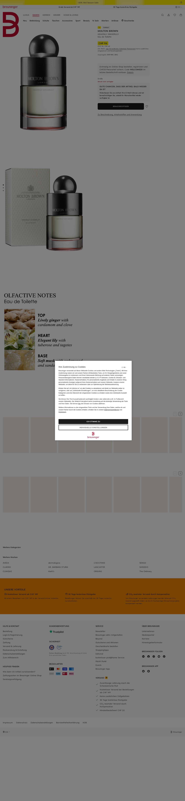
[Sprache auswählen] (123, 367)
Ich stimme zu (93, 421)
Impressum (62, 412)
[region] (93, 400)
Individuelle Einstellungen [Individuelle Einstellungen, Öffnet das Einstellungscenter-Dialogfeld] (93, 427)
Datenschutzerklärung (111, 410)
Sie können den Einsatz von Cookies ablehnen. (87, 403)
